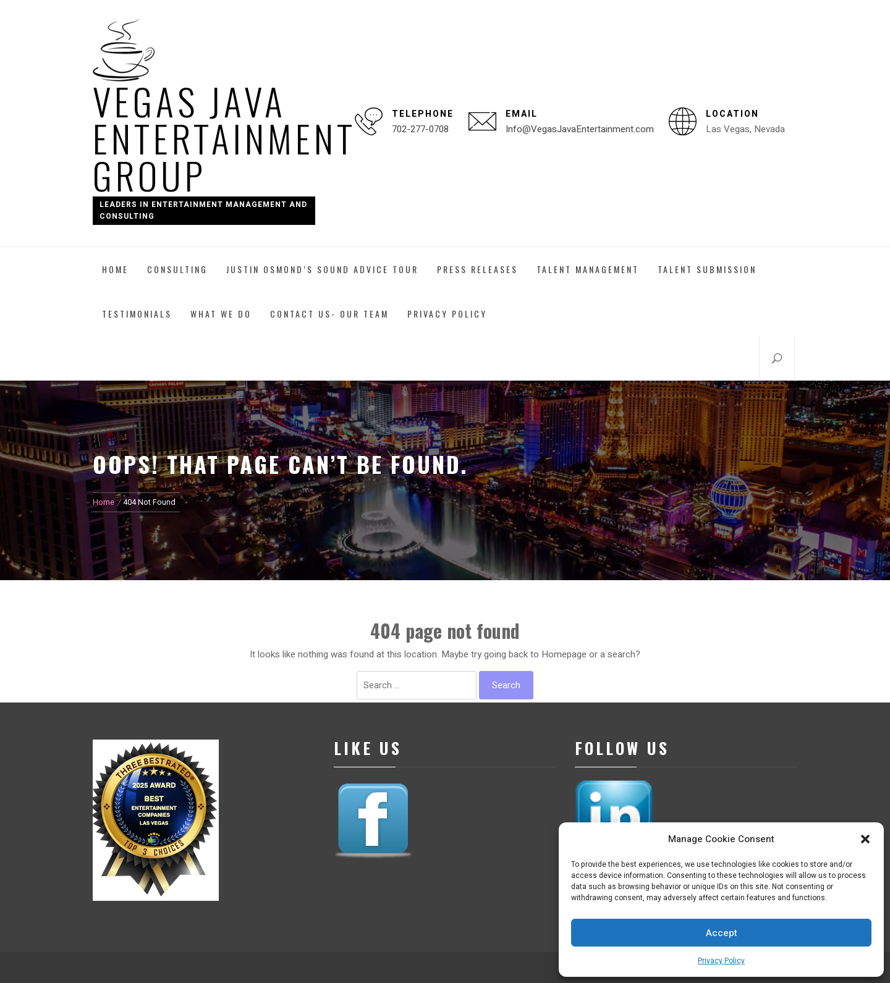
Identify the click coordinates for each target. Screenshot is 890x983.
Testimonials (137, 313)
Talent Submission (707, 269)
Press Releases (477, 269)
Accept (721, 933)
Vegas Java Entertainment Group (224, 137)
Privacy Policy (721, 960)
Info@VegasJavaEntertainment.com (580, 129)
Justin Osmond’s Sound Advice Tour (322, 269)
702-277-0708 (420, 129)
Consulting (177, 269)
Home (115, 269)
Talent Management (587, 269)
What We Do (221, 313)
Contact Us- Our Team (329, 313)
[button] (865, 839)
